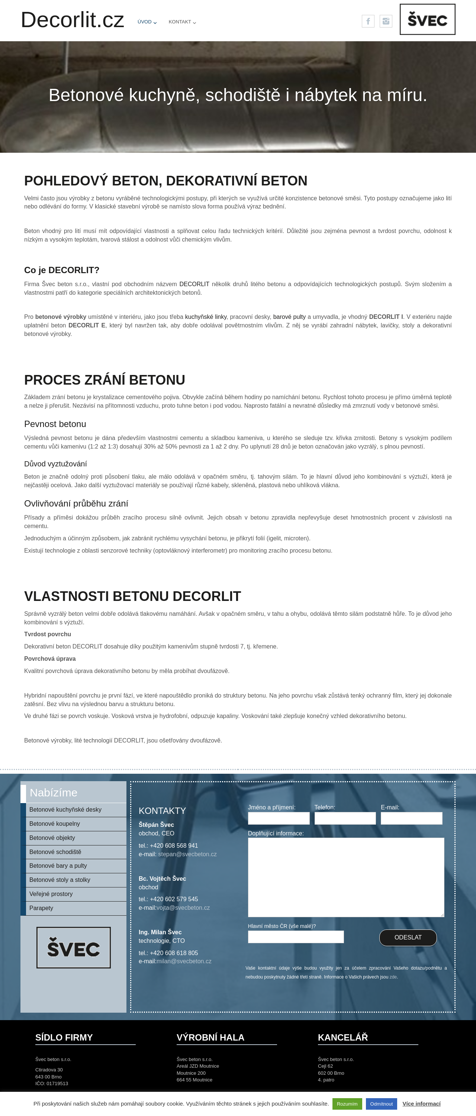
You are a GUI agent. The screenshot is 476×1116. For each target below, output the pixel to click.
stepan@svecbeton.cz (187, 854)
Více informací (421, 1103)
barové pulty (289, 317)
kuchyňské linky (205, 317)
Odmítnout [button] (381, 1104)
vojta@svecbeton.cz (183, 908)
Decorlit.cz (72, 19)
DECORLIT (194, 284)
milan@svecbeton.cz (184, 961)
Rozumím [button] (347, 1104)
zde (393, 977)
